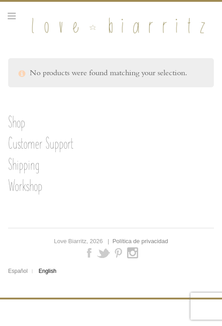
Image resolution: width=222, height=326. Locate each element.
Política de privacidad (140, 241)
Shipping (23, 164)
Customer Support (40, 143)
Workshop (25, 185)
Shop (16, 122)
